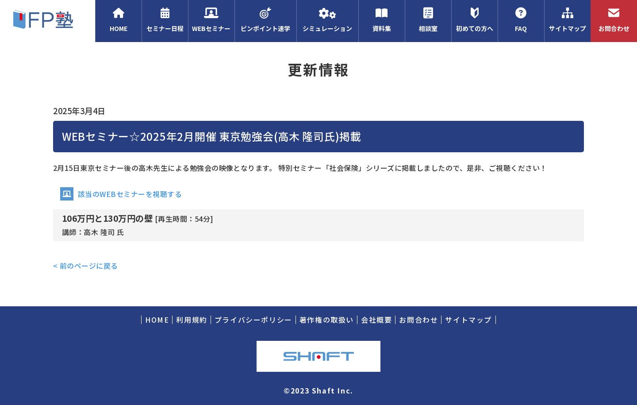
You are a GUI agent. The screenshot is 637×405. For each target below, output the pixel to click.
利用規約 (191, 319)
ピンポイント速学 (265, 20)
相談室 (428, 20)
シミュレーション (327, 20)
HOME (118, 20)
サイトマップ (567, 20)
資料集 (382, 20)
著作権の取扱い (326, 319)
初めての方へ (474, 20)
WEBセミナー (211, 20)
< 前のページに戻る (85, 265)
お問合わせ (614, 20)
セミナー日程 (165, 20)
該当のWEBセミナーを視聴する (121, 194)
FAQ (521, 20)
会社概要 (376, 319)
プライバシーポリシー (253, 319)
